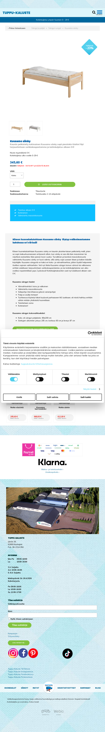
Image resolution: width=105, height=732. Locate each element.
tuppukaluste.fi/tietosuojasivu (37, 364)
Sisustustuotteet (66, 688)
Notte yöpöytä (17, 407)
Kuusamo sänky (71, 28)
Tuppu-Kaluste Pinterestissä (20, 677)
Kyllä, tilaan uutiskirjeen (22, 619)
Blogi (98, 688)
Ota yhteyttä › (18, 643)
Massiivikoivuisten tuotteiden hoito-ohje (35, 329)
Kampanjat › (13, 633)
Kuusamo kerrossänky (40, 408)
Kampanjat (85, 688)
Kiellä (19, 397)
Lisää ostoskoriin (50, 184)
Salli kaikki (86, 397)
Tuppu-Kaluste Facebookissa (20, 674)
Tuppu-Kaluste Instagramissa (20, 671)
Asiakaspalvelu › (52, 472)
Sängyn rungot (54, 28)
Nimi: (10, 611)
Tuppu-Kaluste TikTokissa (19, 669)
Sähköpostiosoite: (16, 604)
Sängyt (24, 688)
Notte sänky (64, 407)
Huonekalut (10, 688)
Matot (36, 688)
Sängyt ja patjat (38, 28)
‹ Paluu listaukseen (16, 28)
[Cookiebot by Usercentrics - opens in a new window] (90, 333)
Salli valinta (52, 397)
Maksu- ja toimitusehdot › (52, 469)
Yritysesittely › (14, 636)
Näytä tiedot (89, 389)
